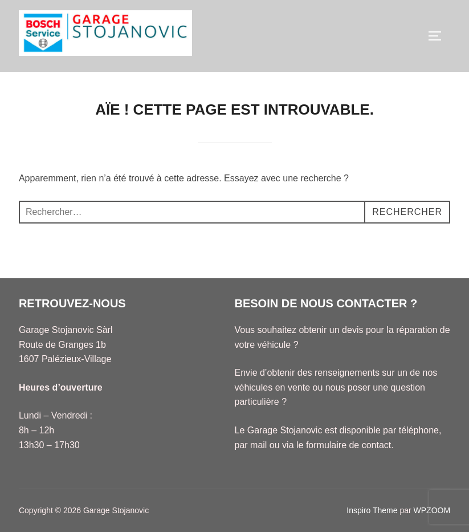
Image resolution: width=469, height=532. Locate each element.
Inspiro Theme (371, 510)
